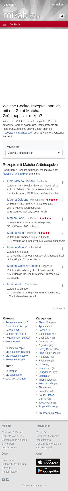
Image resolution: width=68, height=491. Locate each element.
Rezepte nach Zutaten (17, 337)
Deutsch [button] (9, 4)
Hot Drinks (44, 360)
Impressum (8, 460)
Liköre (42, 364)
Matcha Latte (15, 218)
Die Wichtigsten (14, 374)
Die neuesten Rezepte (18, 351)
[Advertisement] (34, 68)
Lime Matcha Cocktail (21, 181)
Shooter (43, 387)
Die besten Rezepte (16, 355)
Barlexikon (11, 370)
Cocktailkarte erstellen (48, 443)
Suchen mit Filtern (15, 333)
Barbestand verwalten (48, 436)
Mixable (6, 425)
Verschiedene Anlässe (14, 439)
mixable (21, 14)
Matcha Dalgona (17, 199)
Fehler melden (10, 471)
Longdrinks (45, 372)
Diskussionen (9, 447)
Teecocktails (45, 402)
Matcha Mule (15, 232)
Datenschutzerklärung (14, 464)
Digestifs (43, 345)
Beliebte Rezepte (15, 348)
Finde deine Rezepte (17, 326)
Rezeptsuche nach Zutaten (18, 132)
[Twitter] (4, 479)
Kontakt (6, 467)
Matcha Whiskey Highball (23, 266)
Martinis (43, 375)
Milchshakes (46, 379)
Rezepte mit (12, 146)
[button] (62, 182)
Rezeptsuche (43, 439)
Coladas (43, 341)
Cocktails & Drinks (12, 432)
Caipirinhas (45, 333)
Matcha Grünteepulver (41, 165)
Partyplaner (43, 425)
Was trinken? (12, 341)
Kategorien (43, 318)
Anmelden (58, 4)
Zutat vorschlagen (15, 378)
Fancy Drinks (46, 349)
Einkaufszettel (44, 447)
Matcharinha (15, 284)
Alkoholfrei (44, 322)
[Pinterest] (8, 479)
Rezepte (8, 318)
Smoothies (45, 391)
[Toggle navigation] (34, 24)
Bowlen (43, 330)
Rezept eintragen (15, 359)
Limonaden (45, 368)
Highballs (44, 356)
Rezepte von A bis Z (16, 322)
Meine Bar (42, 432)
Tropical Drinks (47, 406)
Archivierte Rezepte (50, 413)
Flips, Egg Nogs (48, 352)
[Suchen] (61, 16)
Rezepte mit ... (13, 330)
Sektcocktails (46, 383)
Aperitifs (43, 326)
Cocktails (44, 337)
